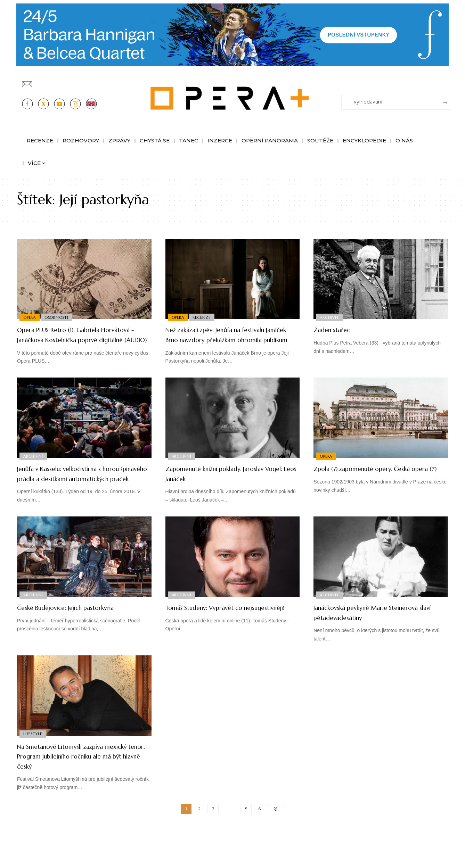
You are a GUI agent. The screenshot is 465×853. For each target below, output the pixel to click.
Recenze (204, 316)
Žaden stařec (336, 329)
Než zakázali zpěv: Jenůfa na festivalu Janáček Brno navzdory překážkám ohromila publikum (230, 339)
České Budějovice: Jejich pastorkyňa (79, 627)
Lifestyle (33, 753)
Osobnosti (59, 316)
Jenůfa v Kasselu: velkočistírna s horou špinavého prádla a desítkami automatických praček (84, 488)
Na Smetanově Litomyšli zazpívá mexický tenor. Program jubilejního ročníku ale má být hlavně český (80, 775)
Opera (30, 316)
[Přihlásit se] (447, 81)
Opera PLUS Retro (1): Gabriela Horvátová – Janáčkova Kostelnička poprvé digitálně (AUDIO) (79, 339)
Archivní (330, 316)
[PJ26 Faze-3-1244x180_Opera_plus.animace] (232, 34)
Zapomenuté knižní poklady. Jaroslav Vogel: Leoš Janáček (230, 483)
